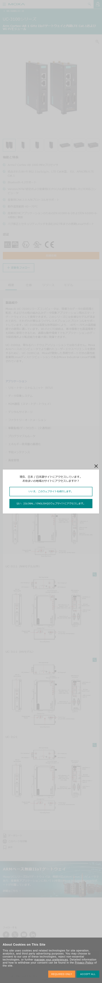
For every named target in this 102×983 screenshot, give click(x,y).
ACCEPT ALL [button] (88, 974)
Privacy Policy (84, 962)
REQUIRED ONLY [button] (61, 974)
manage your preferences (51, 959)
